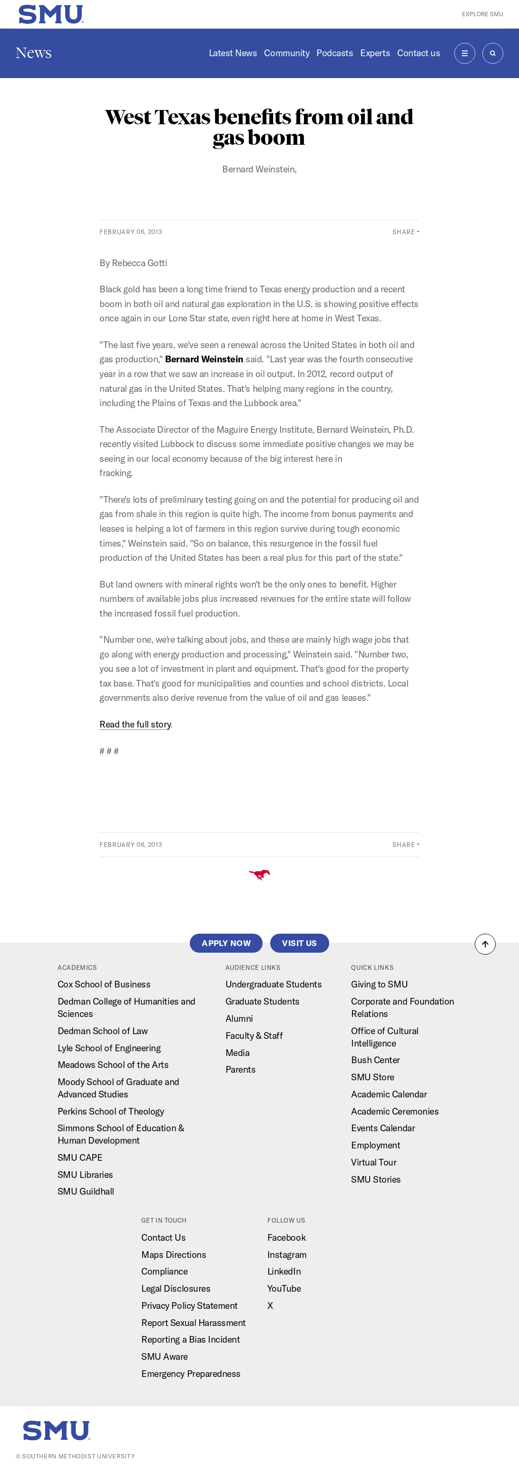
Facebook (286, 1237)
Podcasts (334, 53)
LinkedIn (284, 1271)
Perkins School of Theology (111, 1111)
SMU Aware (164, 1356)
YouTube (284, 1288)
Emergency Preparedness (191, 1373)
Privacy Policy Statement (189, 1305)
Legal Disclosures (175, 1288)
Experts (375, 53)
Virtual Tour (373, 1162)
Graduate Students (262, 1001)
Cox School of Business (104, 984)
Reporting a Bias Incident (190, 1339)
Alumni (239, 1018)
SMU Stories (376, 1179)
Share (403, 232)
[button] (485, 944)
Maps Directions (173, 1254)
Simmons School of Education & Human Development (121, 1134)
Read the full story (134, 724)
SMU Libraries (85, 1174)
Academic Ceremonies (395, 1111)
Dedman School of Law (102, 1030)
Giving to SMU (379, 984)
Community (286, 53)
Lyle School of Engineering (109, 1048)
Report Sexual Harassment (193, 1322)
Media (237, 1052)
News (34, 52)
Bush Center (375, 1060)
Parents (240, 1069)
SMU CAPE (80, 1157)
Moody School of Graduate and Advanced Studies (118, 1088)
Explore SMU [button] (482, 14)
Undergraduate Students (273, 984)
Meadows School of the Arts (113, 1064)
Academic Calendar (389, 1094)
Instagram (287, 1254)
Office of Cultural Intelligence (384, 1037)
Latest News (233, 53)
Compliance (164, 1271)
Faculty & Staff (254, 1035)
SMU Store (372, 1077)
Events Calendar (383, 1128)
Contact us (418, 53)
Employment (375, 1145)
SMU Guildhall (86, 1191)
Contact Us (163, 1237)
